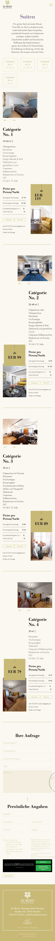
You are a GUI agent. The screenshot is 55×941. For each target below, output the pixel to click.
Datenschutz (26, 927)
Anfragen (8, 220)
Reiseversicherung (34, 927)
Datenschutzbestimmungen (38, 856)
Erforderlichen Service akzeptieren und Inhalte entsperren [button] (43, 868)
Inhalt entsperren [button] (43, 862)
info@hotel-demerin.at (36, 914)
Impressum (19, 927)
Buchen (20, 220)
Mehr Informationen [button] (19, 867)
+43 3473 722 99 (16, 914)
